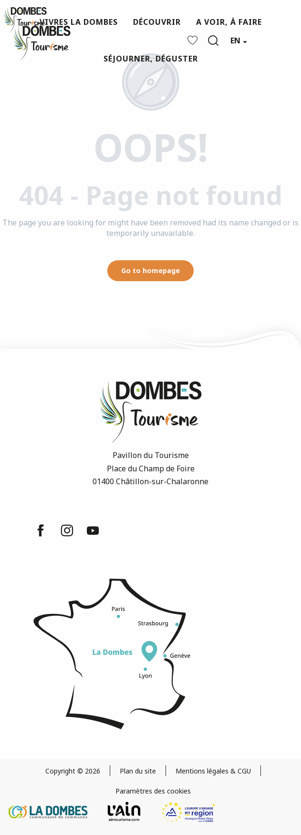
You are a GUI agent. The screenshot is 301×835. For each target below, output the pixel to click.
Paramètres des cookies (153, 790)
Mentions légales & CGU (213, 770)
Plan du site (138, 770)
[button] (213, 40)
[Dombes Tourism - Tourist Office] (25, 20)
